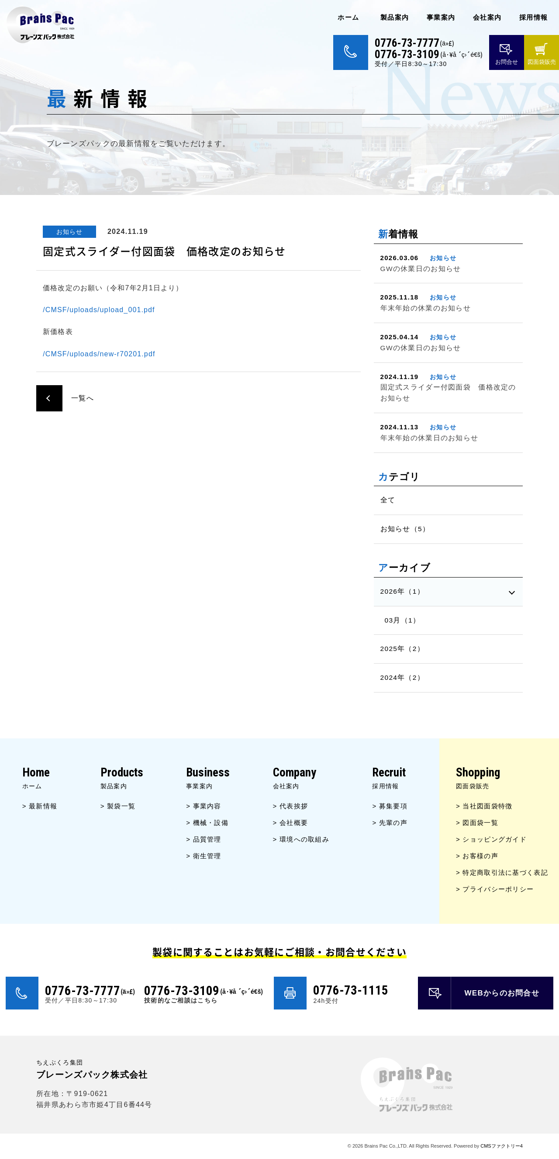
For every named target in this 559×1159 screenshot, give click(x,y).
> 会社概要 (290, 822)
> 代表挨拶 (290, 806)
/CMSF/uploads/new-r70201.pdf (99, 354)
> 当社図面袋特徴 (484, 806)
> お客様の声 (477, 856)
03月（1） (403, 620)
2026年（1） (402, 591)
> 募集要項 (389, 806)
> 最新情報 (40, 806)
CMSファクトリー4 (501, 1146)
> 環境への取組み (301, 839)
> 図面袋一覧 (477, 822)
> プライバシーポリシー (495, 889)
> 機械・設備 (207, 822)
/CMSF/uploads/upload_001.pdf (99, 309)
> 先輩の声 (389, 822)
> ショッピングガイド (491, 839)
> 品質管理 (203, 839)
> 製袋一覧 (118, 806)
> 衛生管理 (203, 856)
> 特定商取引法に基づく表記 (502, 872)
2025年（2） (402, 648)
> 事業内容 (203, 806)
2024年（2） (402, 677)
